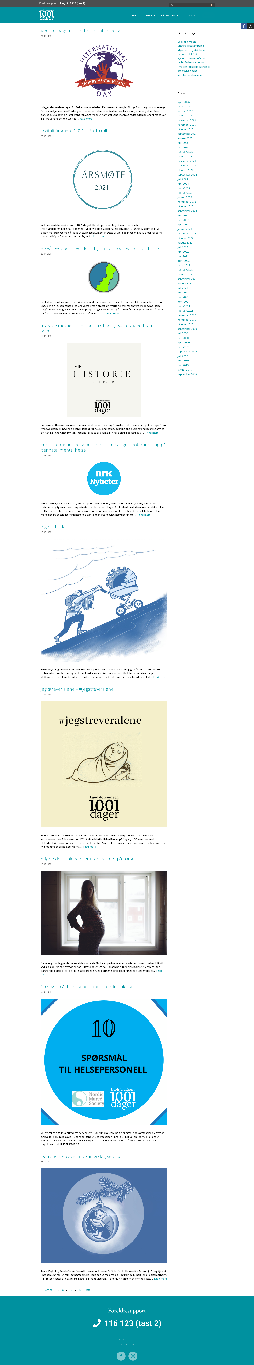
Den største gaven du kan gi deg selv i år (81, 1156)
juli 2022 (183, 247)
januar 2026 (185, 115)
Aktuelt (203, 15)
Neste (88, 1290)
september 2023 (187, 211)
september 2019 (187, 351)
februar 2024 (185, 192)
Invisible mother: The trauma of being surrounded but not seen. (99, 328)
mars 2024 (184, 188)
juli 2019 (183, 356)
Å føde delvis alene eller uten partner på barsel (88, 859)
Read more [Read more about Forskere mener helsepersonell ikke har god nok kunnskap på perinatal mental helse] (144, 514)
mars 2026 (184, 106)
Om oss (164, 15)
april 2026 (184, 102)
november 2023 (187, 202)
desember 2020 (187, 315)
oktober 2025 (185, 129)
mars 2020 (184, 347)
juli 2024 (183, 179)
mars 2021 (184, 306)
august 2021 (185, 283)
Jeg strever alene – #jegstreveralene (77, 689)
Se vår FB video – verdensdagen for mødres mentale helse (100, 248)
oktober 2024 (185, 170)
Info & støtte (183, 15)
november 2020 (187, 319)
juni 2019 (183, 360)
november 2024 (187, 165)
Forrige (46, 1290)
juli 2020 (183, 333)
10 (71, 1290)
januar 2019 (185, 369)
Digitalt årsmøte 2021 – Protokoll (74, 130)
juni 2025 (183, 142)
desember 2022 (187, 233)
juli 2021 (183, 288)
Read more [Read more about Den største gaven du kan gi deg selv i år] (160, 1278)
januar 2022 (185, 274)
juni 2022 (183, 251)
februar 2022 (185, 269)
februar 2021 (185, 310)
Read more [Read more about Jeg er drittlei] (159, 677)
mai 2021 (183, 297)
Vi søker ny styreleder (190, 75)
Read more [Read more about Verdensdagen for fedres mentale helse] (85, 118)
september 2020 (187, 329)
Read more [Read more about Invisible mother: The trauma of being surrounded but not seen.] (152, 432)
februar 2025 (185, 152)
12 (80, 1290)
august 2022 (185, 242)
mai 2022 (183, 256)
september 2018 (187, 374)
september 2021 (187, 279)
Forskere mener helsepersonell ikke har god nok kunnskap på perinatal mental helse (103, 447)
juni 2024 (183, 183)
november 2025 (187, 124)
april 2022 (184, 260)
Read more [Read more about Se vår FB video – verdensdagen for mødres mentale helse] (113, 313)
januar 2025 (185, 156)
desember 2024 (187, 161)
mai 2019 (183, 365)
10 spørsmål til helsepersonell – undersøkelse (87, 986)
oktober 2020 (185, 324)
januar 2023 (185, 229)
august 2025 (185, 138)
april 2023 (184, 224)
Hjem (149, 15)
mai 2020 (183, 338)
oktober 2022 (185, 238)
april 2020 (184, 342)
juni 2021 (183, 292)
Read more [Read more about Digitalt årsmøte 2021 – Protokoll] (99, 236)
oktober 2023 (185, 206)
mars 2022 (184, 265)
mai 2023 (183, 220)
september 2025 (187, 133)
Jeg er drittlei (53, 527)
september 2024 (187, 174)
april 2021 (184, 301)
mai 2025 (183, 147)
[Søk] (212, 5)
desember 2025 (187, 120)
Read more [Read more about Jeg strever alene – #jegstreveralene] (89, 846)
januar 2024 (185, 197)
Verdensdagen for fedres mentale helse (81, 31)
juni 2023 (183, 215)
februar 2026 (185, 111)
